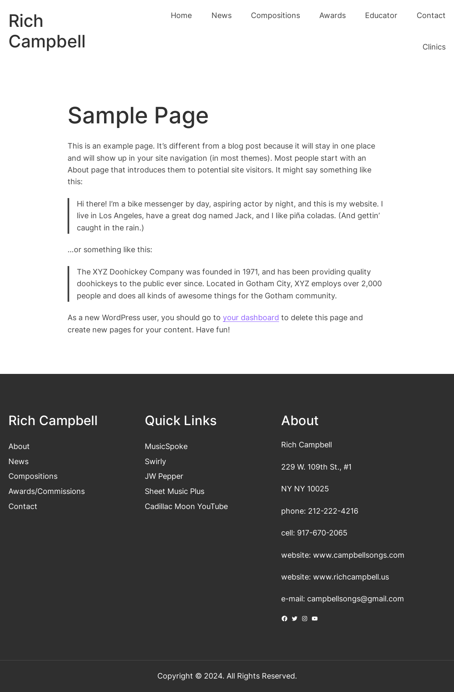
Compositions (32, 476)
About (19, 446)
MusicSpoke (166, 446)
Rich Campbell (47, 31)
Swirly (155, 461)
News (18, 461)
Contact (22, 506)
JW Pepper (164, 476)
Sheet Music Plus (174, 491)
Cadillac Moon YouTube (186, 506)
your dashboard (251, 317)
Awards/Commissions (46, 491)
